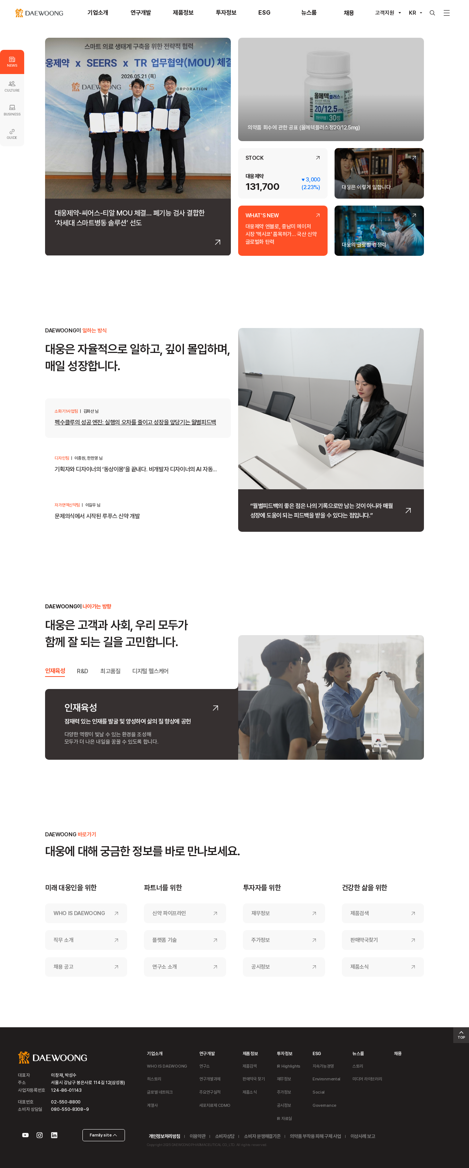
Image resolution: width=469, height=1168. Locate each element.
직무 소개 (63, 940)
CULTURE (11, 86)
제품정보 (250, 1053)
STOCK (254, 158)
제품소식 (359, 966)
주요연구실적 (210, 1092)
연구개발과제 (210, 1079)
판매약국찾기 (364, 940)
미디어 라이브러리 (367, 1079)
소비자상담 (224, 1136)
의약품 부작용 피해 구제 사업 (315, 1136)
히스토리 (154, 1079)
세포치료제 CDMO (214, 1105)
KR (412, 13)
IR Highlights (288, 1066)
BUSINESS (12, 110)
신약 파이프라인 (169, 913)
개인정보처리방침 (164, 1136)
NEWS (12, 62)
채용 (398, 1053)
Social (319, 1092)
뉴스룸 (358, 1053)
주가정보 (260, 940)
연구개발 (207, 1053)
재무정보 (260, 913)
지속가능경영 (323, 1066)
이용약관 (198, 1136)
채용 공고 (63, 966)
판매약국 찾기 (254, 1079)
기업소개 (155, 1053)
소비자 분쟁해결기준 (262, 1136)
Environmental (326, 1079)
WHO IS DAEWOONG (79, 913)
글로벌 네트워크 (160, 1092)
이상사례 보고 (363, 1136)
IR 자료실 (284, 1118)
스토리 (357, 1066)
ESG (317, 1053)
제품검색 (359, 913)
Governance (324, 1105)
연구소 (204, 1066)
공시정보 (260, 966)
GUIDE (12, 134)
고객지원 (384, 13)
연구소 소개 (164, 966)
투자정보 (285, 1053)
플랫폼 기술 (164, 940)
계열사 (152, 1105)
